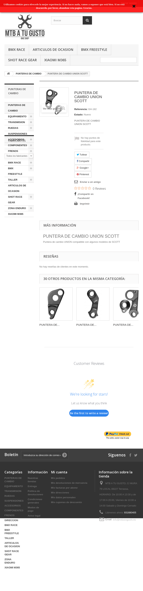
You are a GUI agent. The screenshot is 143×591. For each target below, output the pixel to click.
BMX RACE (16, 49)
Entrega (32, 486)
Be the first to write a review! (89, 413)
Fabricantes (17, 228)
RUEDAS (13, 128)
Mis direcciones (60, 492)
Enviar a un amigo (90, 182)
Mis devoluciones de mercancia (69, 483)
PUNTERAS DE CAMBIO (16, 108)
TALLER (12, 179)
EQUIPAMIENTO (17, 116)
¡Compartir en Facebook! (85, 196)
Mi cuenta (59, 472)
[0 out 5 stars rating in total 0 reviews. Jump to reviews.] (90, 188)
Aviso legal (34, 515)
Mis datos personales (63, 497)
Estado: (78, 114)
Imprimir (85, 203)
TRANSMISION (16, 122)
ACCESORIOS (16, 139)
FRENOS (13, 151)
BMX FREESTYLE (94, 49)
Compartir (83, 161)
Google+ (83, 167)
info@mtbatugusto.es (124, 519)
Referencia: (81, 109)
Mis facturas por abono (64, 487)
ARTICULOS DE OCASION (53, 49)
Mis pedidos (58, 478)
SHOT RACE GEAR (22, 60)
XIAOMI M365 (55, 60)
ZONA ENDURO (17, 208)
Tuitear (82, 154)
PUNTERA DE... (49, 324)
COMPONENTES (17, 145)
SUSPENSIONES (17, 133)
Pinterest (83, 174)
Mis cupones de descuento (66, 502)
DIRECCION (15, 156)
